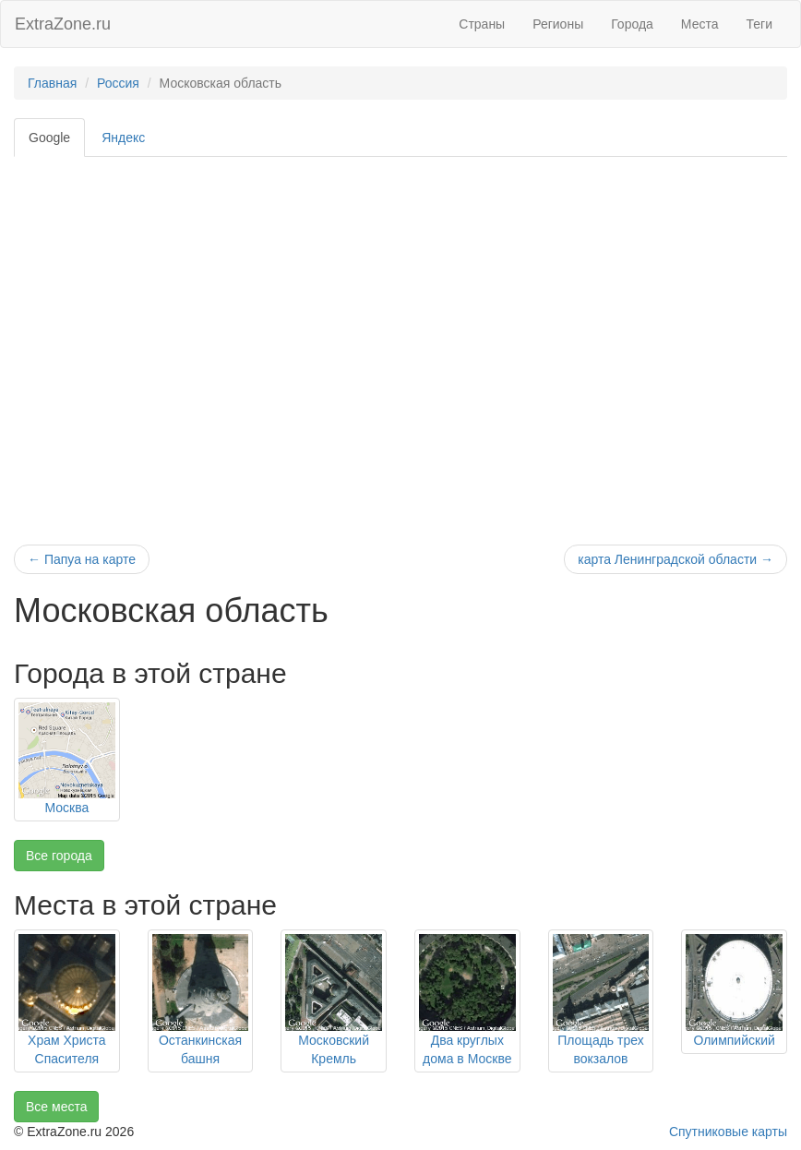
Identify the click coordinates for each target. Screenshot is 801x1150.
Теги (759, 24)
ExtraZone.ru (63, 24)
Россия (118, 83)
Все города (59, 855)
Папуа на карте (82, 559)
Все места (56, 1106)
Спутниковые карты (728, 1131)
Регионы (557, 24)
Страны (482, 24)
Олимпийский (733, 1040)
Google (49, 137)
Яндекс (123, 137)
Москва (66, 807)
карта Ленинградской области (675, 559)
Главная (52, 83)
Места (700, 24)
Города (632, 24)
